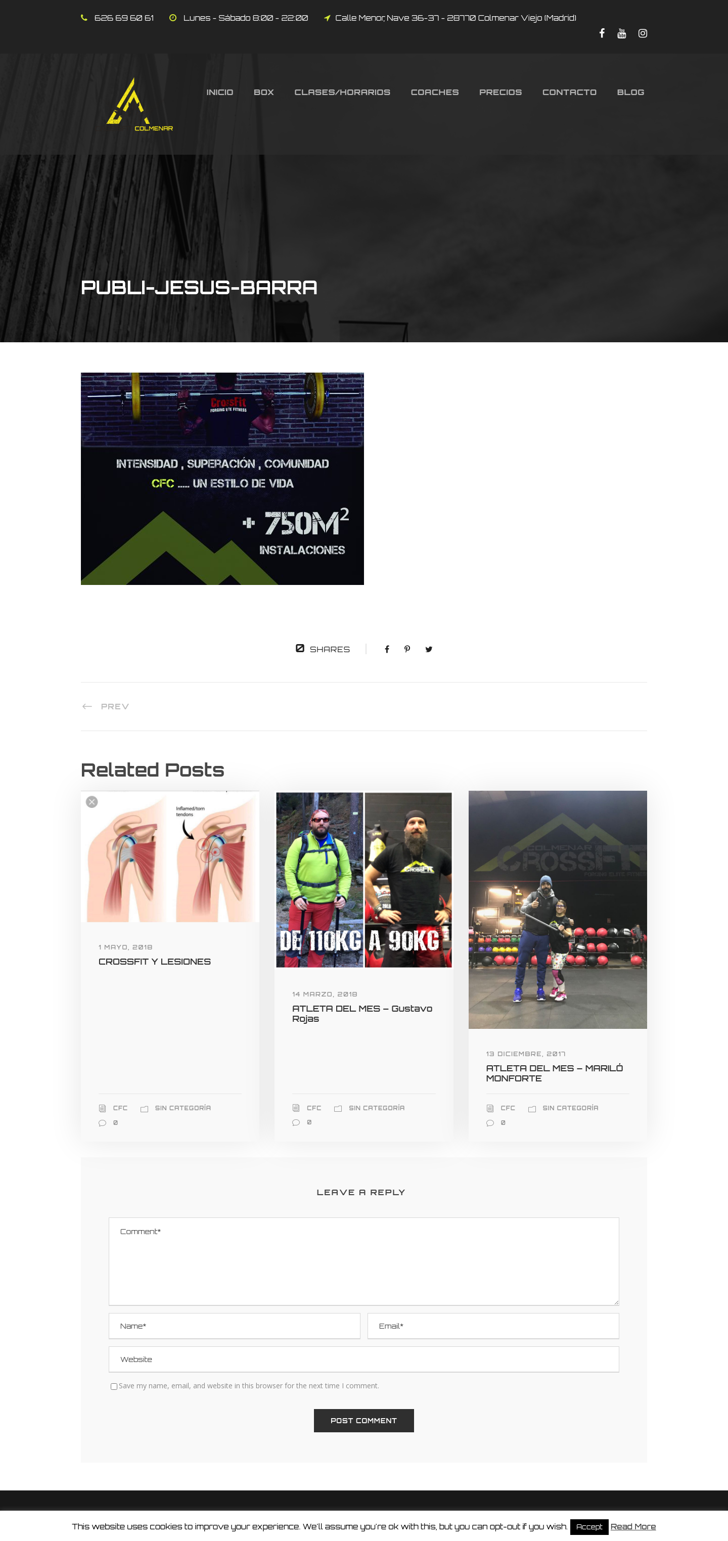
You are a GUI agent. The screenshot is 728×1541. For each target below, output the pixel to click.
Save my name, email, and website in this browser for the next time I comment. (249, 1385)
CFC (120, 1108)
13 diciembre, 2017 (526, 1054)
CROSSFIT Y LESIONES (155, 961)
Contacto (569, 92)
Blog (631, 92)
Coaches (435, 92)
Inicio (220, 92)
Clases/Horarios (343, 92)
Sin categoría (183, 1108)
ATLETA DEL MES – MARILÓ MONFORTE (554, 1073)
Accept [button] (589, 1527)
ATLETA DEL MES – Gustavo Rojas (362, 1013)
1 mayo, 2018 (126, 947)
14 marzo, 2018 (325, 994)
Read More (633, 1526)
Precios (500, 92)
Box (264, 92)
